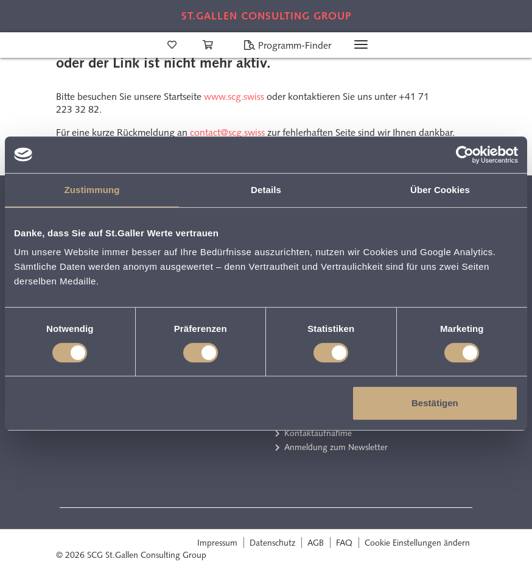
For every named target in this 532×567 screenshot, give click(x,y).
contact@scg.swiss (227, 132)
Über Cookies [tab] (440, 190)
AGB (315, 542)
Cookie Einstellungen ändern (417, 542)
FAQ (344, 542)
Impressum (217, 542)
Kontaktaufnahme (318, 433)
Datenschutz (272, 542)
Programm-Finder (287, 45)
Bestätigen (434, 403)
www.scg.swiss (234, 96)
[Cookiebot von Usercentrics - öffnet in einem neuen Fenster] (464, 155)
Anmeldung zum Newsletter (336, 447)
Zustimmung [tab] (92, 190)
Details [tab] (266, 190)
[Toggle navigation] (361, 44)
